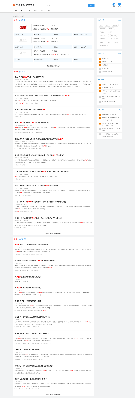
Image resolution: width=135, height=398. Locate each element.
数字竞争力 (102, 28)
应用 (31, 388)
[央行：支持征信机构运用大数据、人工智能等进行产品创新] (37, 185)
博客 (35, 10)
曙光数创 (42, 51)
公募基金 (18, 310)
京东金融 (30, 270)
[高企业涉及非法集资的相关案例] (28, 277)
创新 (27, 148)
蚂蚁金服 (23, 270)
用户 (48, 10)
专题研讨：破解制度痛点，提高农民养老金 (111, 97)
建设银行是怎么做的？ (107, 87)
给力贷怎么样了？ (106, 68)
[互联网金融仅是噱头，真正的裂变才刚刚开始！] (31, 379)
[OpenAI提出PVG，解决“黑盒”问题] (29, 77)
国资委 (18, 228)
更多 (119, 20)
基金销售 (25, 310)
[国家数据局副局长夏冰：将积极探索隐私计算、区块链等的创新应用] (40, 155)
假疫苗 (101, 42)
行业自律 (32, 132)
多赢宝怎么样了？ (106, 65)
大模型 (107, 25)
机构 (22, 10)
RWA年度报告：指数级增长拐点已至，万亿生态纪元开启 (110, 124)
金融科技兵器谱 (104, 35)
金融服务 (33, 148)
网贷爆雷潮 (102, 38)
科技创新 (39, 132)
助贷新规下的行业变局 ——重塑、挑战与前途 (111, 130)
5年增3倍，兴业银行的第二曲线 (110, 84)
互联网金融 (19, 132)
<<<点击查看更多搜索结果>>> (53, 66)
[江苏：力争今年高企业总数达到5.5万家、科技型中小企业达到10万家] (40, 202)
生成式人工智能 (20, 179)
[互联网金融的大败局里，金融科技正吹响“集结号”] (32, 333)
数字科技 (31, 343)
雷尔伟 (42, 25)
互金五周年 (117, 42)
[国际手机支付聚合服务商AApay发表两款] (31, 109)
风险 (17, 388)
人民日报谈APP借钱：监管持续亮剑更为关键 (111, 92)
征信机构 (28, 195)
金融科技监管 (19, 359)
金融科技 (18, 254)
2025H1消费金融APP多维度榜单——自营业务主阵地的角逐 (111, 135)
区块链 (36, 103)
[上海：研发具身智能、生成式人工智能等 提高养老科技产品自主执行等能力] (42, 171)
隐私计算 (23, 165)
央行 (17, 195)
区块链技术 (35, 359)
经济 (27, 103)
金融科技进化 (47, 343)
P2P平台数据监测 (113, 38)
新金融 (31, 310)
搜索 (91, 5)
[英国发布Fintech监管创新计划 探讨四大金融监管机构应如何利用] (39, 139)
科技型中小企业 (29, 211)
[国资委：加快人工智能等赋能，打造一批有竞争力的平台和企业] (38, 218)
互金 (27, 388)
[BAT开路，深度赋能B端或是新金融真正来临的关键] (32, 317)
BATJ (29, 327)
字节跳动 (115, 25)
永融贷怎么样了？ (106, 58)
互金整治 (39, 254)
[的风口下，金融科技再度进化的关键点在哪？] (32, 244)
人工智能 (23, 228)
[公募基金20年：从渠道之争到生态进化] (28, 301)
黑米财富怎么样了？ (107, 71)
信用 (17, 103)
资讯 (29, 10)
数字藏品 (111, 28)
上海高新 (42, 38)
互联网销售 (38, 310)
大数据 (22, 195)
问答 (42, 10)
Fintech (18, 148)
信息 (31, 103)
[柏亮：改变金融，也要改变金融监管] (32, 122)
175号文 (110, 32)
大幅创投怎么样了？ (107, 61)
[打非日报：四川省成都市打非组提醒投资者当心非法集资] (34, 366)
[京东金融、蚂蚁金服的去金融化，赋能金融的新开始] (35, 260)
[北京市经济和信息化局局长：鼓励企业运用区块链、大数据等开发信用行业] (42, 95)
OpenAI (18, 89)
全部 (16, 10)
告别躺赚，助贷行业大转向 (108, 102)
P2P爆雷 (113, 35)
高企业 (19, 211)
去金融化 (32, 254)
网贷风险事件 (103, 45)
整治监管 (26, 132)
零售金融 (102, 32)
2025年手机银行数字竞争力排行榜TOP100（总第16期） (110, 119)
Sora (101, 25)
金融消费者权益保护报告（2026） (110, 114)
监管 (23, 148)
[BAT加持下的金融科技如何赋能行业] (27, 349)
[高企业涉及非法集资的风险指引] (28, 288)
